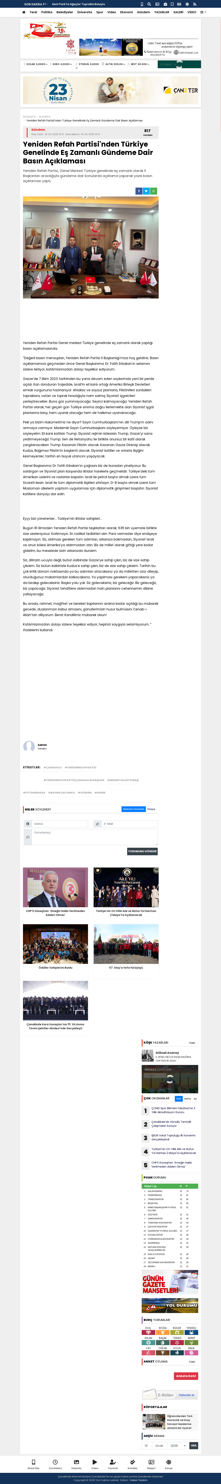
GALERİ (178, 12)
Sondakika (55, 1465)
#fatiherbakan (34, 792)
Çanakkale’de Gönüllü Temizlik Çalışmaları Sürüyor (166, 1124)
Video (111, 12)
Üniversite (84, 12)
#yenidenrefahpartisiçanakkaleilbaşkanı (74, 780)
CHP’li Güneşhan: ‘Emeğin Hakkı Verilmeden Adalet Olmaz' (167, 1165)
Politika (46, 12)
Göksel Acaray (167, 1053)
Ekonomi (126, 12)
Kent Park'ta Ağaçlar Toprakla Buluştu (78, 4)
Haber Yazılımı (138, 1480)
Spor (99, 12)
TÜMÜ (192, 1043)
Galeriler (76, 1465)
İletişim (151, 1465)
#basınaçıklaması (61, 792)
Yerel (33, 12)
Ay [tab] (195, 1098)
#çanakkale (53, 767)
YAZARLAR (161, 12)
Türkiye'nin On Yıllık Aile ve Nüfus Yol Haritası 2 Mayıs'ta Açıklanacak (169, 1151)
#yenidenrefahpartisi (80, 767)
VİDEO (191, 12)
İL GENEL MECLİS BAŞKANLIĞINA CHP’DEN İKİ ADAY (173, 1059)
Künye (169, 1465)
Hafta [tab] (187, 1098)
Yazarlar (113, 1465)
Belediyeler (65, 12)
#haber (100, 792)
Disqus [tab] (151, 809)
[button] (203, 12)
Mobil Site (33, 1465)
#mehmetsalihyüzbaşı (123, 780)
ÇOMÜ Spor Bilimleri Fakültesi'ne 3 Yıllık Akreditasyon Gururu (168, 1110)
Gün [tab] (178, 1098)
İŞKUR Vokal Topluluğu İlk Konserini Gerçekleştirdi (168, 1138)
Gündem (143, 12)
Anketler (133, 1465)
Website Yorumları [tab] (133, 809)
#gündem (85, 792)
